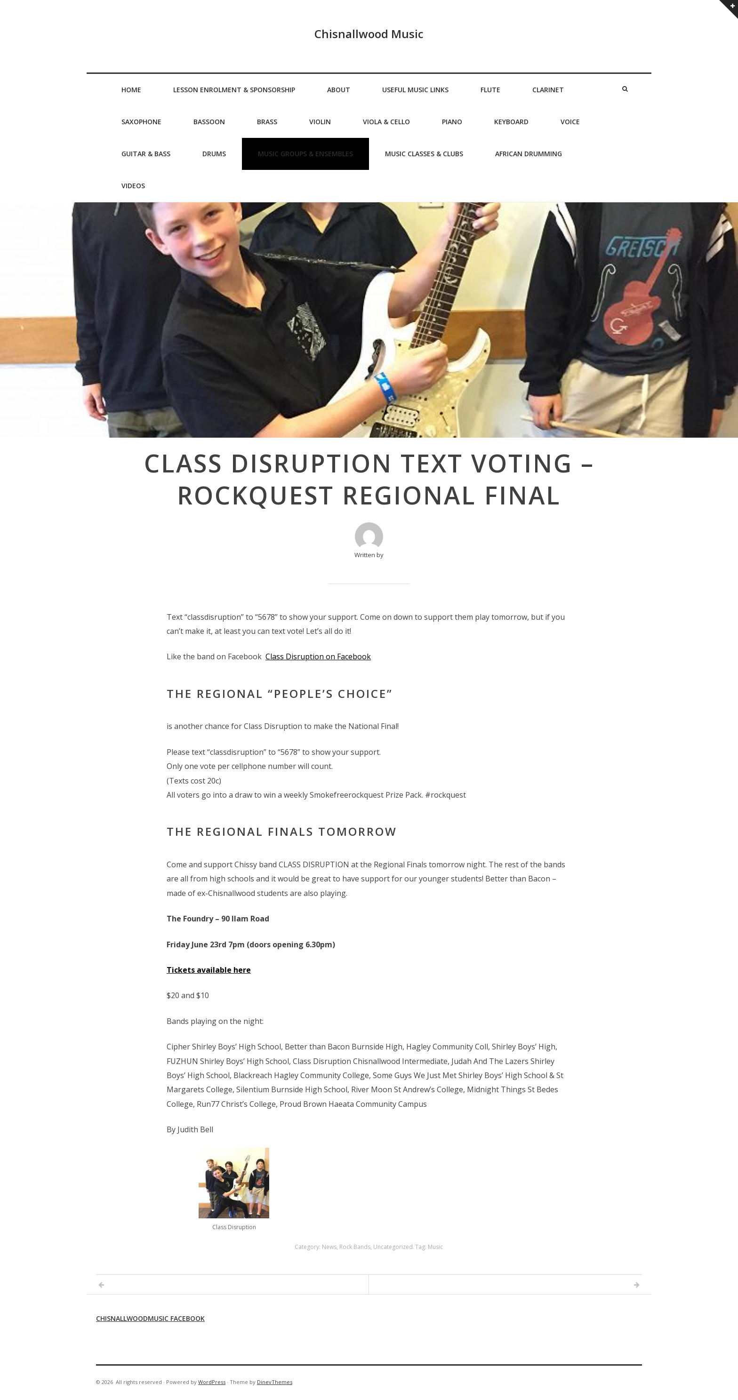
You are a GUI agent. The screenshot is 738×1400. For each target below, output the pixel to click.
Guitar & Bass (145, 153)
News (329, 1247)
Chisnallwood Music (369, 33)
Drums (214, 153)
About (338, 89)
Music (435, 1247)
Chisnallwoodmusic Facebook (150, 1318)
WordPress (211, 1381)
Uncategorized (393, 1247)
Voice (570, 121)
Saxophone (141, 121)
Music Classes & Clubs (424, 153)
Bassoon (209, 121)
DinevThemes (274, 1381)
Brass (267, 121)
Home (131, 89)
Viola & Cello (386, 121)
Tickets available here (209, 970)
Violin (320, 121)
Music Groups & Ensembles (305, 153)
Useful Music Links (415, 89)
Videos (133, 185)
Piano (452, 121)
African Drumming (528, 153)
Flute (490, 89)
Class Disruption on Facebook (318, 656)
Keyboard (511, 121)
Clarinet (548, 89)
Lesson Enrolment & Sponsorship (234, 89)
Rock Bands (354, 1247)
